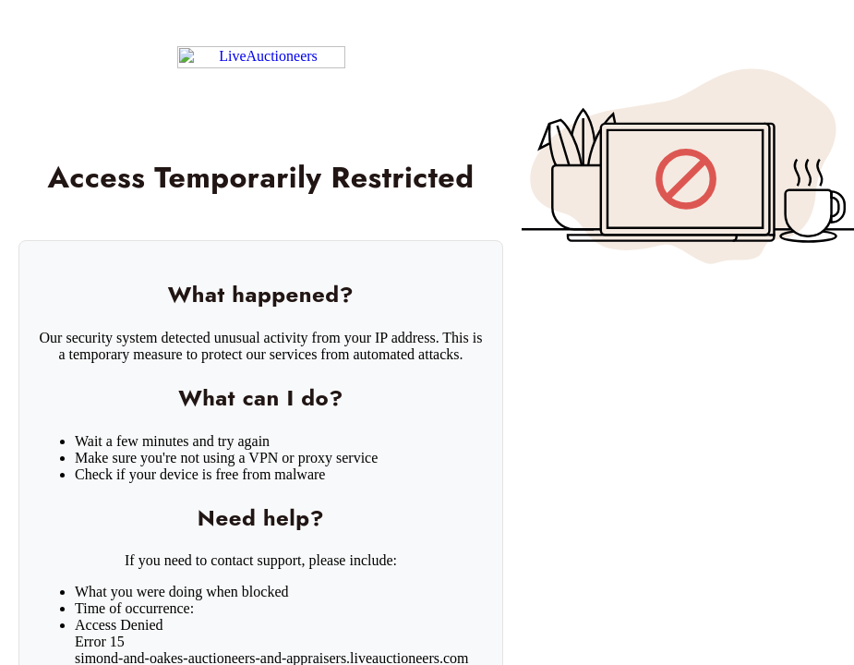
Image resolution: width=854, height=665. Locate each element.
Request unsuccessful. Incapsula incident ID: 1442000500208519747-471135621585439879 (427, 332)
